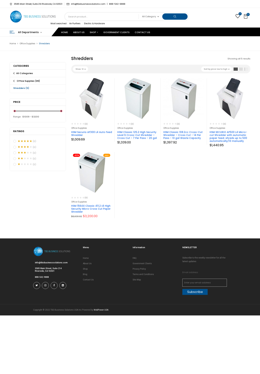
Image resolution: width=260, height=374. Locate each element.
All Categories (24, 73)
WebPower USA (101, 310)
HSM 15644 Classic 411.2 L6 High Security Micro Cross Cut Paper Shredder (91, 208)
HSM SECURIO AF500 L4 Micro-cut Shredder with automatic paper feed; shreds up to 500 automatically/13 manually (228, 136)
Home (13, 43)
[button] (246, 16)
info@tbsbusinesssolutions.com (51, 262)
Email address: (190, 272)
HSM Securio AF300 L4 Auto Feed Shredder (91, 133)
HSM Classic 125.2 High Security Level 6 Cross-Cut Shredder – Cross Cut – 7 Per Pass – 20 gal (137, 135)
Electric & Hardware (94, 23)
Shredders (21, 88)
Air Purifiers (74, 23)
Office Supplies (27, 43)
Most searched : (59, 23)
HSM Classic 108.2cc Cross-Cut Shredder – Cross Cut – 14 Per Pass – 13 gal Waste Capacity (183, 135)
